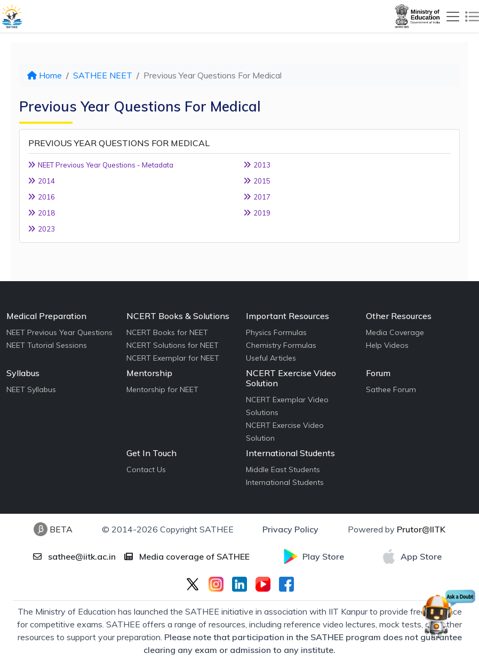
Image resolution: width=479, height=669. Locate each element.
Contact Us (146, 469)
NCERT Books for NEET (167, 332)
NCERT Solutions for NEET (172, 345)
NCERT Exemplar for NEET (172, 358)
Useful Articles (271, 358)
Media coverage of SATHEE (187, 556)
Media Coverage (395, 332)
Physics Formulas (276, 332)
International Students (285, 482)
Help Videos (387, 345)
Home (44, 75)
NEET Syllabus (31, 389)
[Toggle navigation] (453, 16)
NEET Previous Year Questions (59, 332)
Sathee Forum (391, 389)
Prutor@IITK (421, 529)
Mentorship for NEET (162, 389)
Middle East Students (283, 469)
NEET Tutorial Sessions (46, 345)
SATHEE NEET (102, 75)
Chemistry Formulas (281, 345)
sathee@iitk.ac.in (74, 556)
